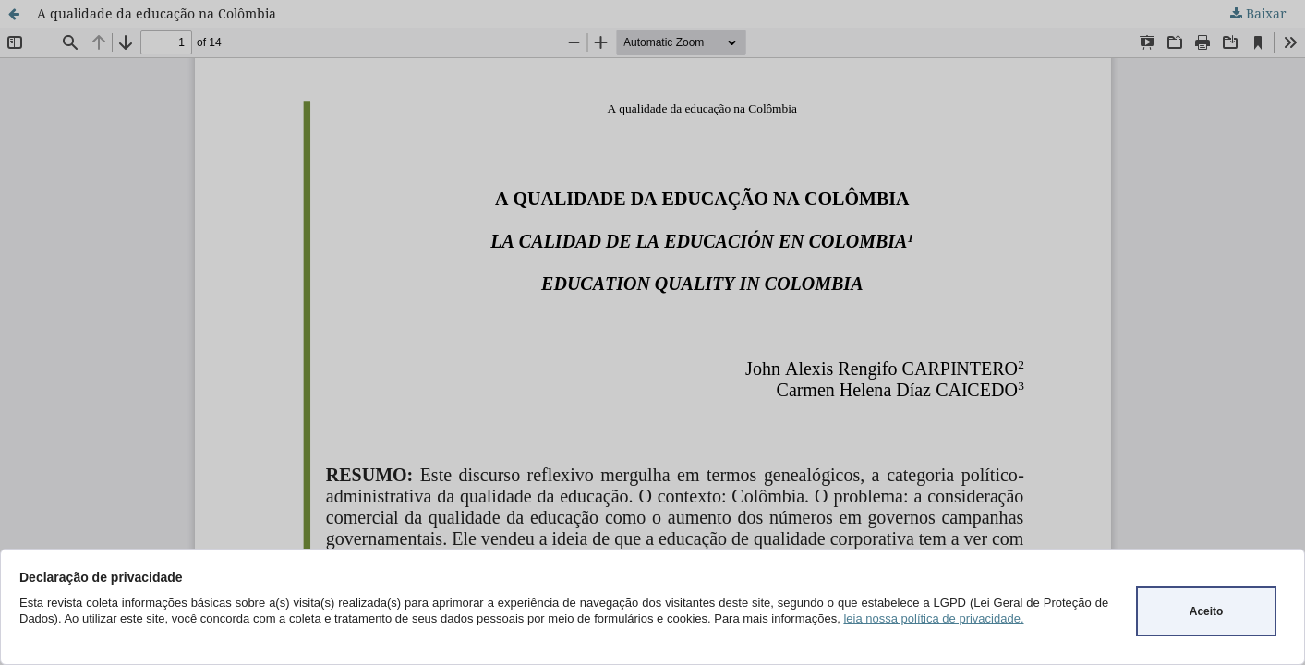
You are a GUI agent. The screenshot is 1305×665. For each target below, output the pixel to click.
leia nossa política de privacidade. (933, 618)
